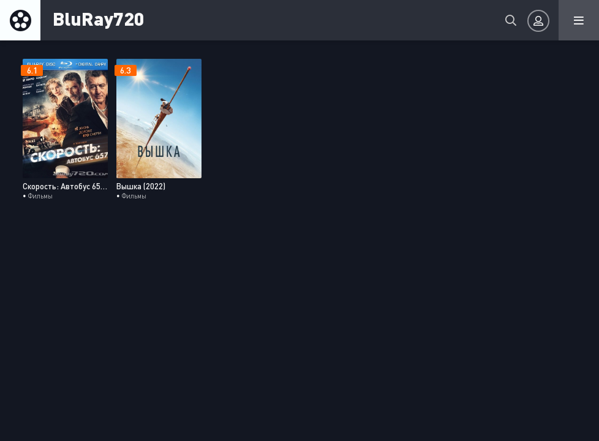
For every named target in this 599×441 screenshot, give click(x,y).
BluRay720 (99, 18)
